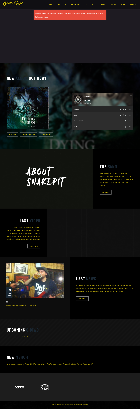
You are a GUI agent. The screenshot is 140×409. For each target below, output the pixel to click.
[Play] (77, 98)
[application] (102, 99)
